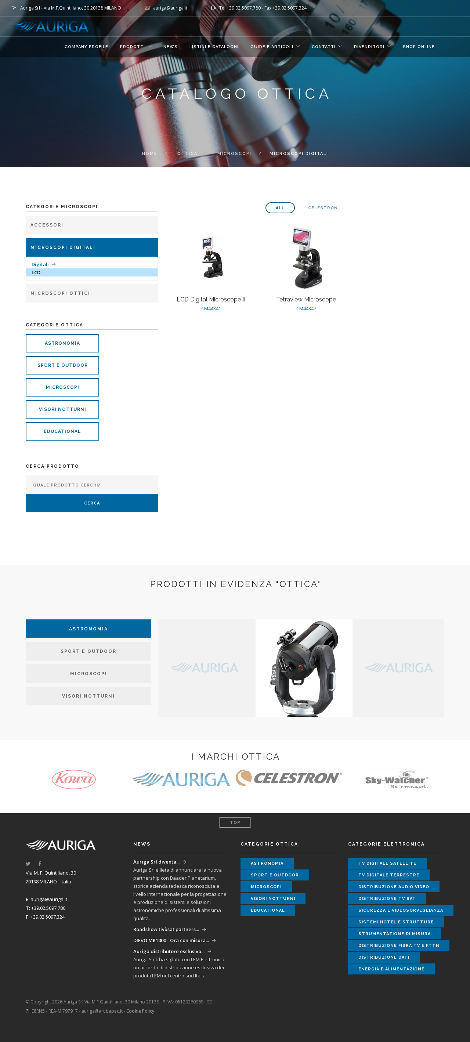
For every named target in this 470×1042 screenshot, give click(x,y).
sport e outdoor (62, 365)
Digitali (40, 264)
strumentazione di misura (394, 933)
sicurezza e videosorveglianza (400, 910)
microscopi (234, 153)
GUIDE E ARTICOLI (271, 46)
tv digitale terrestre (388, 875)
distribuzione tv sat (387, 898)
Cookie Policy (140, 1011)
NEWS (170, 46)
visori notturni (62, 409)
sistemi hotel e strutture (396, 922)
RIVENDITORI (369, 46)
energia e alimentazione (391, 969)
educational (62, 431)
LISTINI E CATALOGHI (214, 46)
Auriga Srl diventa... (156, 861)
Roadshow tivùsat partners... (166, 929)
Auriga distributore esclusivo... (169, 951)
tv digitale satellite (387, 863)
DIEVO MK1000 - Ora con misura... (171, 940)
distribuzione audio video (393, 886)
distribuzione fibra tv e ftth (398, 945)
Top (235, 822)
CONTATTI (324, 46)
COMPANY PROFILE (86, 46)
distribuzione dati (383, 957)
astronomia (62, 343)
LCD (36, 272)
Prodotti (132, 46)
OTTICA (187, 153)
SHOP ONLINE (419, 46)
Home (150, 153)
